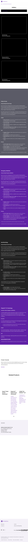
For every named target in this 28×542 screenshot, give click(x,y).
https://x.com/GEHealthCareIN (19, 530)
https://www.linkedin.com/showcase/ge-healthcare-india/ (21, 530)
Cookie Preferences (4, 539)
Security (21, 539)
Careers (15, 524)
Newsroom (2, 524)
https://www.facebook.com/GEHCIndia (14, 530)
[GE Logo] (4, 1)
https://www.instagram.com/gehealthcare (16, 530)
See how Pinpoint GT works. (6, 339)
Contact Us (2, 525)
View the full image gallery (6, 58)
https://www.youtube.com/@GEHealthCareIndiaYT (24, 530)
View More (3, 366)
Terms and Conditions (16, 539)
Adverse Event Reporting (18, 525)
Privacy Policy (10, 539)
